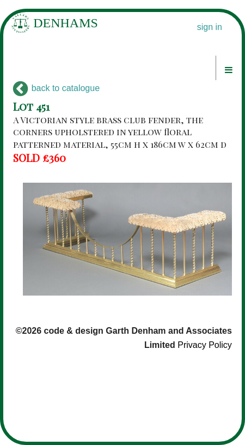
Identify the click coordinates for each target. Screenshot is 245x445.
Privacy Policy (204, 345)
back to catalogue (56, 88)
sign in (209, 27)
